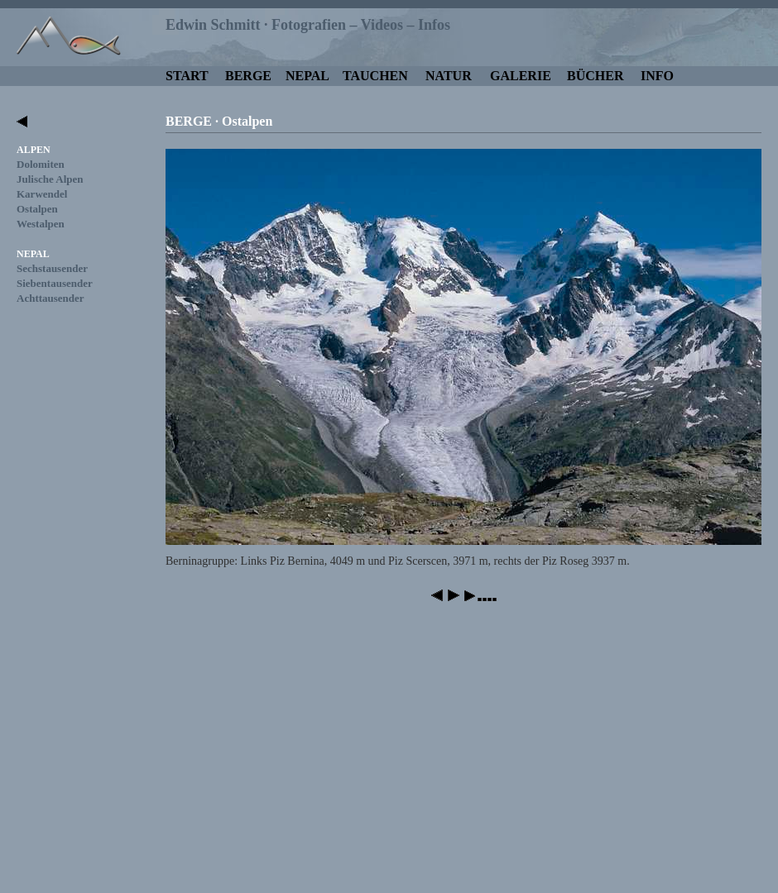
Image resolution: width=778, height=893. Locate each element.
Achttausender (50, 298)
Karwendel (42, 194)
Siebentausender (55, 283)
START (187, 76)
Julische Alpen (50, 179)
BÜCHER (595, 76)
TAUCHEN (375, 76)
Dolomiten (41, 164)
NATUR (448, 76)
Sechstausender (52, 268)
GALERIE (520, 76)
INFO (657, 76)
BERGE (248, 76)
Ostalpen (37, 209)
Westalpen (41, 223)
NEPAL (307, 76)
